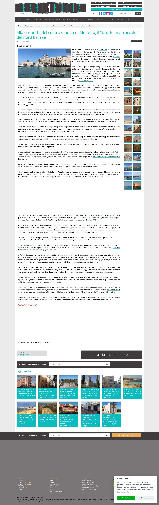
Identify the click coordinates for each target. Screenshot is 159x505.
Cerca (138, 13)
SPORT (58, 19)
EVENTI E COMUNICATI (24, 484)
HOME (20, 19)
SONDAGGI (53, 486)
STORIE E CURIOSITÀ (24, 482)
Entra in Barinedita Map (89, 489)
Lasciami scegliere (123, 492)
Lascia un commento (111, 354)
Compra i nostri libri (88, 487)
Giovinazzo (103, 50)
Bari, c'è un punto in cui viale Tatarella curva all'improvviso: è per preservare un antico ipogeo (68, 393)
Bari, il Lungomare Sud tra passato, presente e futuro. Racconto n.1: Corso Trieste (47, 419)
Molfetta (116, 56)
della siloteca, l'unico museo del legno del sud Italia (100, 215)
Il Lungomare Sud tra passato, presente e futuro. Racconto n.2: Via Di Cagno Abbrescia (25, 420)
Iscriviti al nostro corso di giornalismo (93, 486)
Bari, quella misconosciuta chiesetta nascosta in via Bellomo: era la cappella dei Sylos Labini (111, 420)
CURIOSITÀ (39, 19)
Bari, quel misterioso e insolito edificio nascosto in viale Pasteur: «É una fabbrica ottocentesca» (68, 420)
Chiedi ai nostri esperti (89, 479)
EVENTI (83, 19)
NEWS (20, 489)
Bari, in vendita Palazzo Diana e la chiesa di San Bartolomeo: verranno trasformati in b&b (47, 393)
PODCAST (120, 19)
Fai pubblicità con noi (88, 482)
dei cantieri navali (113, 289)
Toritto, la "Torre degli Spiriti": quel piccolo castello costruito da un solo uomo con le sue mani (90, 393)
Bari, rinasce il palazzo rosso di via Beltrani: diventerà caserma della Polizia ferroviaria (26, 392)
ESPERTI (91, 19)
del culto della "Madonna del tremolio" (100, 292)
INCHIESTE (28, 19)
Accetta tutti (126, 498)
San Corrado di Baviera (73, 139)
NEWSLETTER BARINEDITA (33, 364)
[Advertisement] (69, 196)
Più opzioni (144, 498)
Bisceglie (75, 52)
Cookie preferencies (56, 491)
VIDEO (112, 19)
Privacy (52, 489)
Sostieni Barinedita (87, 484)
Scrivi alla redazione (88, 480)
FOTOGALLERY (102, 19)
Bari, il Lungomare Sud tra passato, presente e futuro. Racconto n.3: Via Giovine (132, 392)
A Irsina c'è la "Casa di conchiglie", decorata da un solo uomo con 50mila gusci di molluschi (111, 393)
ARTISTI (76, 19)
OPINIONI (67, 19)
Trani (98, 52)
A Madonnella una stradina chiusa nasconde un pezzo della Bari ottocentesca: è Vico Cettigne (89, 420)
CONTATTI (130, 19)
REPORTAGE (49, 19)
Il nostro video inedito (126, 435)
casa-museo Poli (106, 277)
